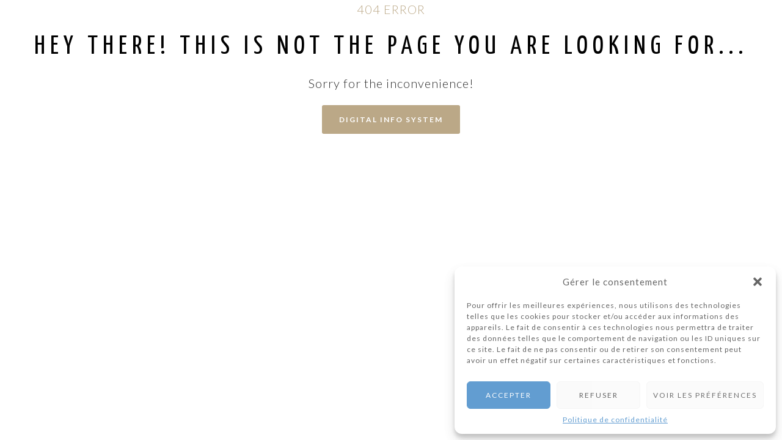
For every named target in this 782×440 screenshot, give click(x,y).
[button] (757, 282)
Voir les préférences (705, 395)
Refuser (598, 395)
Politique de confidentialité (615, 419)
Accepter (509, 395)
